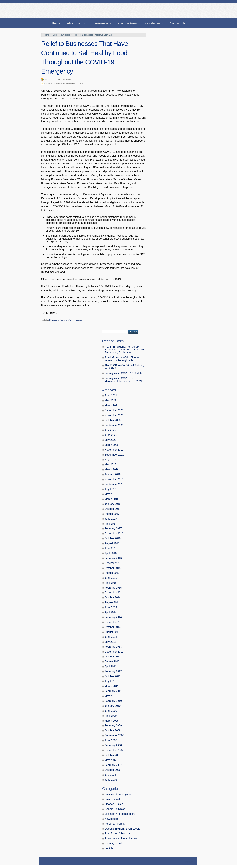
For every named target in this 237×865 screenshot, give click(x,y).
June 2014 (111, 607)
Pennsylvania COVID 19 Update (123, 373)
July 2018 (110, 489)
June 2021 (111, 395)
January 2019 (113, 474)
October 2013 (113, 627)
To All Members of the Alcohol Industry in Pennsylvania (122, 359)
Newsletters (153, 23)
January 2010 (113, 705)
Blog (55, 35)
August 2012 (112, 661)
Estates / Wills (113, 799)
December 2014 (114, 592)
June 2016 (111, 548)
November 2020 (114, 415)
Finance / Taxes (114, 804)
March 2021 (112, 405)
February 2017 (113, 528)
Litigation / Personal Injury (120, 813)
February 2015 (113, 587)
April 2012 (111, 666)
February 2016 (113, 558)
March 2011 (112, 686)
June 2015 (111, 577)
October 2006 (113, 769)
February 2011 (113, 691)
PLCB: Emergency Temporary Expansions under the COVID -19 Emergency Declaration (124, 349)
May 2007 (110, 760)
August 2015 (112, 572)
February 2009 (113, 725)
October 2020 (113, 420)
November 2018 (114, 479)
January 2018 (113, 504)
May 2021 (110, 400)
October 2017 (113, 508)
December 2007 (114, 750)
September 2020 (114, 425)
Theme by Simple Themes (190, 862)
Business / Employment (118, 794)
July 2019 (110, 459)
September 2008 (114, 735)
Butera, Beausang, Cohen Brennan (118, 10)
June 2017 (111, 518)
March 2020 (112, 444)
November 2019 (114, 449)
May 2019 (110, 464)
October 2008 (113, 730)
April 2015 (111, 582)
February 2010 (113, 701)
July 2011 (110, 681)
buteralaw (67, 79)
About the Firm (77, 23)
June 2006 (111, 779)
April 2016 (111, 553)
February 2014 (113, 617)
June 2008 (111, 740)
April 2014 (111, 612)
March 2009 (112, 720)
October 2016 (113, 538)
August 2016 (112, 543)
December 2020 (114, 410)
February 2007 (113, 765)
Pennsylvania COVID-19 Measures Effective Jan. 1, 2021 (123, 380)
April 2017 (111, 523)
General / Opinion (115, 809)
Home (56, 23)
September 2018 (114, 484)
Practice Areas (128, 23)
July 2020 (110, 430)
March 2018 (112, 499)
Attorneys (103, 23)
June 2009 (111, 710)
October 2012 (113, 656)
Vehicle (109, 848)
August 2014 (112, 602)
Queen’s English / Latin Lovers (122, 828)
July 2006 (110, 774)
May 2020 (110, 439)
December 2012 (114, 651)
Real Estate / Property (118, 833)
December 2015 (114, 563)
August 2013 (112, 632)
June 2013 (111, 636)
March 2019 (112, 469)
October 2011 (113, 676)
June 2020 (111, 435)
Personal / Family (115, 823)
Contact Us (177, 23)
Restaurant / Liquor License (73, 83)
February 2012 (113, 671)
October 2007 (113, 755)
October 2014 (113, 597)
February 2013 (113, 646)
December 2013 (114, 622)
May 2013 (110, 641)
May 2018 (110, 494)
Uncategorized (113, 843)
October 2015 (113, 568)
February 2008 (113, 745)
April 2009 (111, 715)
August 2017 (112, 513)
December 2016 (114, 533)
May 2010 (110, 696)
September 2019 (114, 454)
